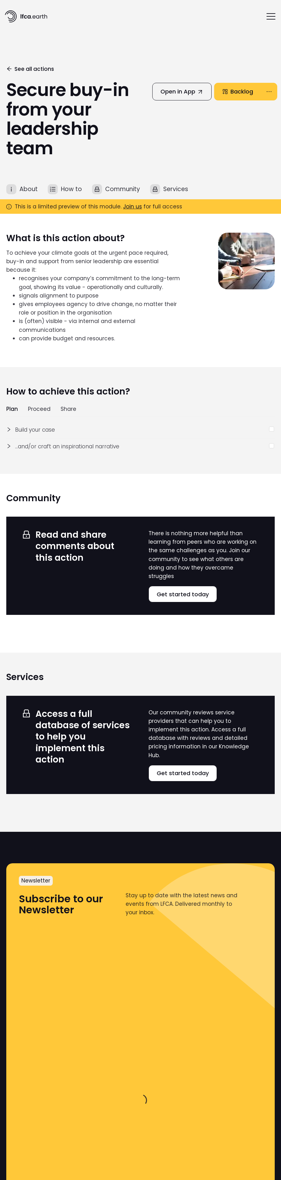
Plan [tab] (12, 409)
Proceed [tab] (39, 409)
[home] (26, 16)
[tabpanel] (140, 438)
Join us (132, 206)
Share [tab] (68, 409)
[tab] (22, 189)
